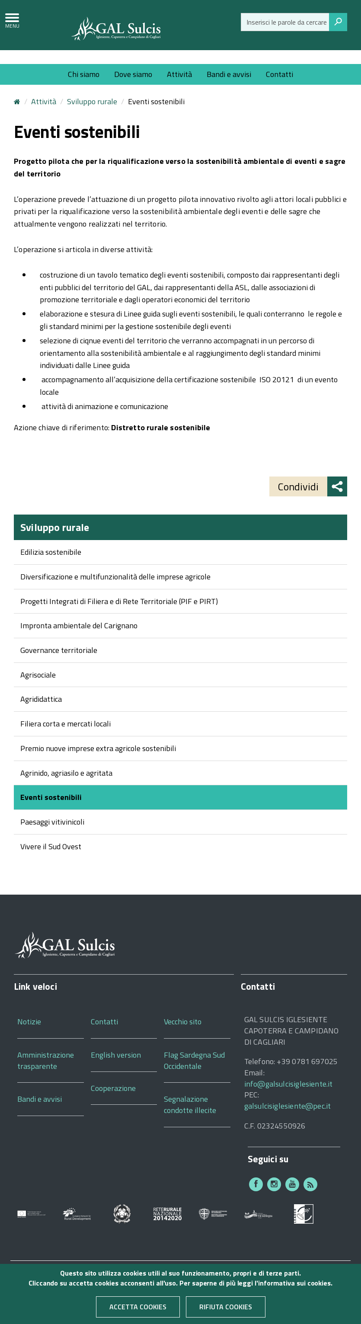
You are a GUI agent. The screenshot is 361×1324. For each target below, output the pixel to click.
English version (116, 1066)
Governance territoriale (58, 662)
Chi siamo (83, 74)
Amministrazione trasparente (45, 1072)
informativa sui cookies (294, 1284)
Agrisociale (38, 686)
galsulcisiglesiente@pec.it (287, 1117)
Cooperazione (113, 1099)
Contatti (279, 74)
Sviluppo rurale (92, 113)
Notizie (29, 1033)
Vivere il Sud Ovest (50, 857)
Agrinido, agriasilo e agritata (66, 784)
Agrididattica (41, 710)
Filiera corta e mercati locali (65, 735)
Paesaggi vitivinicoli (52, 833)
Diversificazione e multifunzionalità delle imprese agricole (115, 588)
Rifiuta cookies (225, 1308)
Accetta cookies (137, 1308)
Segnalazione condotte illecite (190, 1116)
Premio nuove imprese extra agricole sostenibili (98, 759)
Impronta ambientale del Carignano (78, 637)
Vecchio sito (182, 1033)
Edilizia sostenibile (50, 563)
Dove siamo (133, 74)
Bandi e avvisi (229, 74)
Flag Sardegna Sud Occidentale (194, 1072)
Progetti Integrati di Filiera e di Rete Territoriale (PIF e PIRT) (119, 612)
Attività (179, 74)
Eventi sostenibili (51, 809)
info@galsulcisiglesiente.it (288, 1095)
